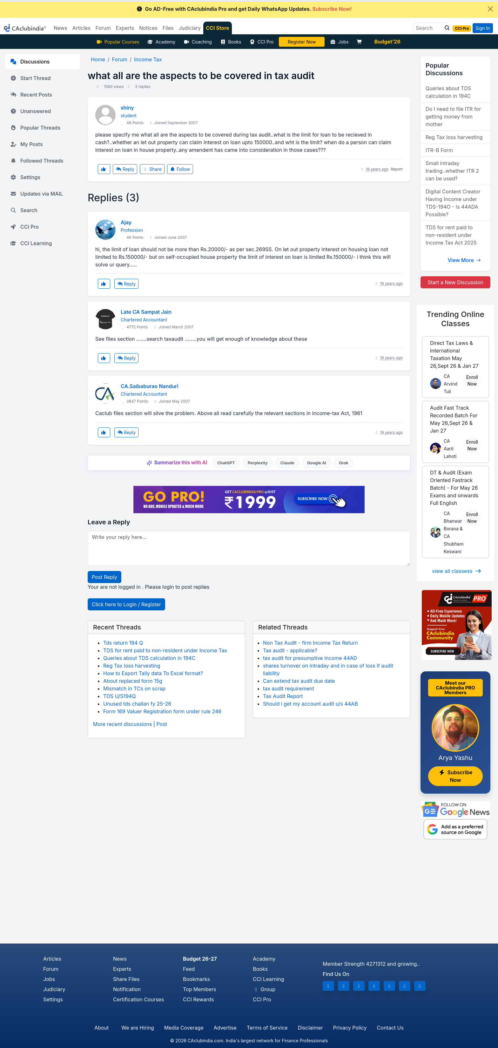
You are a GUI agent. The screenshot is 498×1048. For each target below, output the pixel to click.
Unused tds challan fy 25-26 (137, 704)
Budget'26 (387, 41)
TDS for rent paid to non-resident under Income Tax (165, 650)
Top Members (199, 989)
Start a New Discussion (455, 282)
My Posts (26, 144)
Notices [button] (148, 28)
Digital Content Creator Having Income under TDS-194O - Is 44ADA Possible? (453, 203)
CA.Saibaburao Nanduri (149, 386)
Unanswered (30, 111)
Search (23, 210)
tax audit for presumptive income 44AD (310, 658)
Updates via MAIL (36, 194)
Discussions (30, 61)
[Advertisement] (249, 895)
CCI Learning (31, 243)
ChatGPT (226, 462)
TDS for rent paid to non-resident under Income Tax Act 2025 (451, 235)
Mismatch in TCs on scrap (134, 688)
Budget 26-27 (200, 959)
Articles (52, 959)
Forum (50, 969)
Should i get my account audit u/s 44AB (310, 704)
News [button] (60, 28)
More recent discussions (122, 724)
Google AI (316, 462)
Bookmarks (196, 979)
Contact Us (390, 1027)
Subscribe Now (455, 776)
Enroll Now (472, 380)
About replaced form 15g (132, 681)
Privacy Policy (350, 1027)
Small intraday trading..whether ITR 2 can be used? (452, 171)
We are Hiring (137, 1027)
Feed (189, 969)
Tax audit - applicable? (290, 650)
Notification (127, 989)
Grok (343, 462)
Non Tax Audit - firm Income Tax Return (310, 643)
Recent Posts (31, 94)
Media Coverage (184, 1027)
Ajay (126, 222)
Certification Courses (138, 999)
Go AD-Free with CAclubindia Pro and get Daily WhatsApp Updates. (244, 9)
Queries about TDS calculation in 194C (149, 658)
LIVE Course (302, 41)
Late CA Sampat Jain (146, 312)
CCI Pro (261, 41)
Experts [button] (125, 28)
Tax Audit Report (283, 696)
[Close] (490, 9)
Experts (122, 969)
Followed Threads (37, 161)
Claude (287, 462)
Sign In (482, 28)
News (120, 959)
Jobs (339, 41)
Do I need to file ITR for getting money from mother (453, 116)
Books (230, 41)
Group (264, 989)
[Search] (428, 28)
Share (152, 169)
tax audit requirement (288, 688)
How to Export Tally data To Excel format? (153, 673)
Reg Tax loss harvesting (131, 665)
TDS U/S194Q (119, 696)
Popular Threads (35, 127)
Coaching (198, 41)
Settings (25, 177)
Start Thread (30, 78)
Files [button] (168, 28)
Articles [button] (81, 28)
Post (162, 724)
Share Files (126, 979)
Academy (161, 41)
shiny (127, 107)
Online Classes (455, 319)
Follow (180, 169)
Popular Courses (117, 41)
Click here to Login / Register (126, 604)
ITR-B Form (439, 150)
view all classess (456, 571)
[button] (445, 28)
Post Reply (104, 577)
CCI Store (217, 28)
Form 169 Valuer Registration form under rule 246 (162, 711)
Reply (125, 169)
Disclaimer (310, 1027)
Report (397, 169)
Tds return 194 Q (123, 643)
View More (464, 260)
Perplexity (258, 462)
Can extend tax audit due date (299, 681)
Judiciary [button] (190, 28)
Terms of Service (267, 1027)
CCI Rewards (198, 999)
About (101, 1027)
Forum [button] (103, 28)
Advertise (225, 1027)
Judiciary (54, 989)
